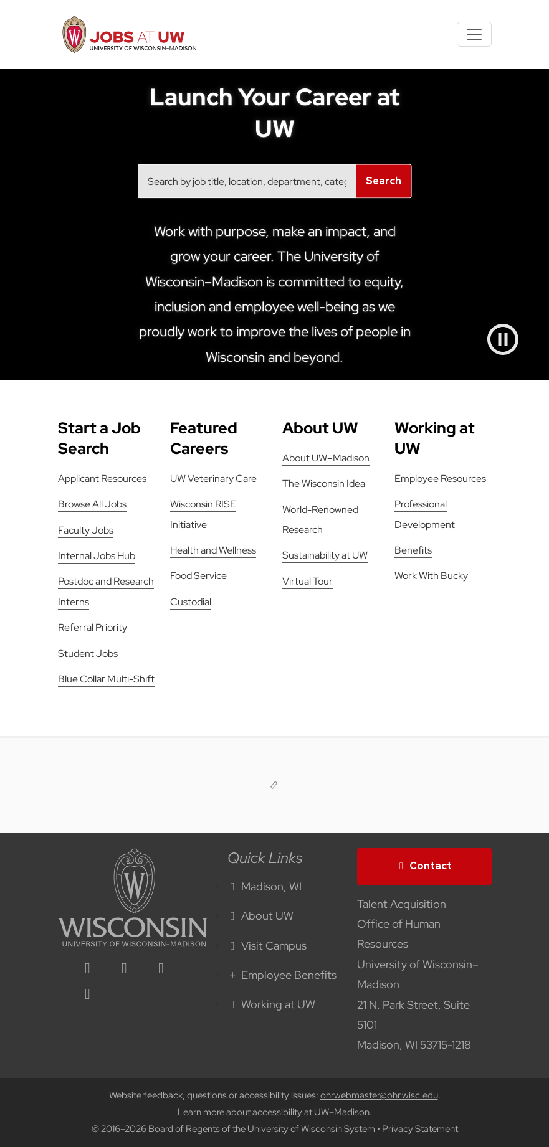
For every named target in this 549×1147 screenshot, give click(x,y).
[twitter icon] (161, 969)
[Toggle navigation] (474, 34)
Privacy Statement (420, 1129)
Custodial (190, 601)
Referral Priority (92, 627)
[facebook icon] (124, 969)
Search (383, 180)
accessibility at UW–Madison (311, 1112)
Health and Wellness (213, 550)
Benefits (413, 550)
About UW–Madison (326, 458)
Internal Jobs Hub (96, 555)
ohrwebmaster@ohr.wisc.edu (379, 1095)
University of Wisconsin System (311, 1129)
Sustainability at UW (325, 555)
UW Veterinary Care (213, 478)
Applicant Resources (102, 478)
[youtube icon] (88, 995)
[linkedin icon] (88, 969)
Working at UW (271, 1004)
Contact (424, 865)
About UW (260, 916)
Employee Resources (440, 478)
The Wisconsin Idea (323, 483)
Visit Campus (267, 945)
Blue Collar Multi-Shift (106, 679)
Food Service (198, 575)
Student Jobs (88, 653)
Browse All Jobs (92, 504)
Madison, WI (264, 886)
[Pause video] (503, 339)
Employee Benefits (282, 975)
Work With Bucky (431, 575)
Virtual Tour (307, 581)
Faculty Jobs (85, 530)
